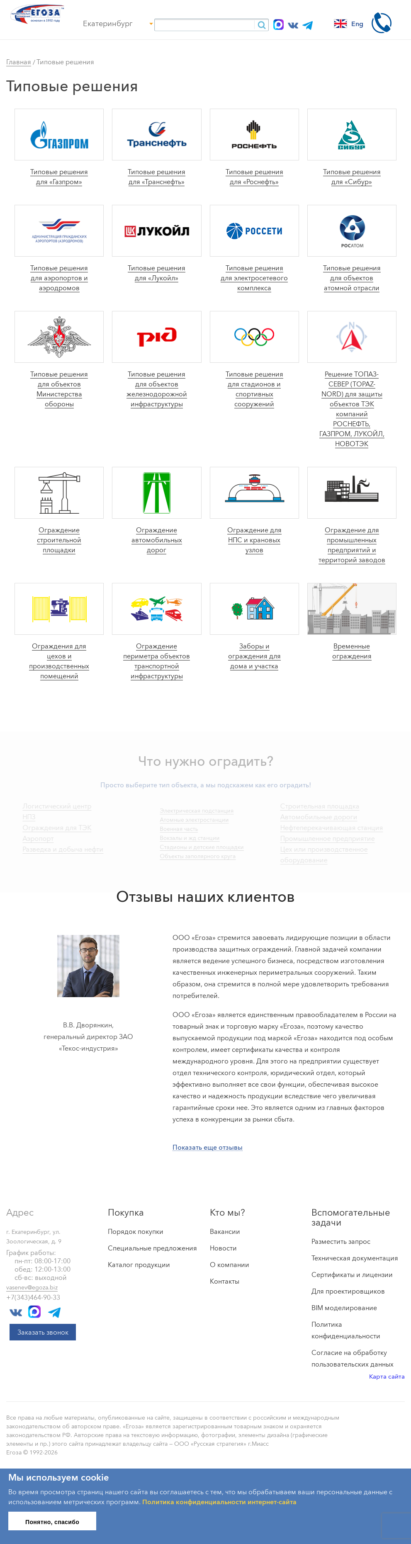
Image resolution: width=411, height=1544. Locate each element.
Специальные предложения (152, 1248)
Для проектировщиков (348, 1291)
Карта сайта (387, 1376)
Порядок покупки (135, 1231)
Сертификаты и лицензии (352, 1274)
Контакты (224, 1281)
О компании (229, 1264)
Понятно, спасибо (52, 1522)
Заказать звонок (42, 1332)
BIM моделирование (344, 1308)
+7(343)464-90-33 (33, 1297)
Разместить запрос (340, 1241)
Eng (348, 23)
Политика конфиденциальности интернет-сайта (219, 1502)
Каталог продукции (139, 1264)
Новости (223, 1248)
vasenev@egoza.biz (32, 1287)
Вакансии (225, 1231)
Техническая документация (354, 1258)
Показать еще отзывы (208, 1147)
